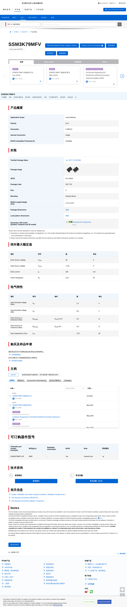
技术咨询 (62, 95)
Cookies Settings (89, 602)
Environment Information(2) (36, 378)
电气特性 (27, 95)
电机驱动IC (50, 562)
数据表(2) (21, 378)
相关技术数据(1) (55, 378)
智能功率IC (50, 565)
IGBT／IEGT (8, 575)
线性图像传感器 (51, 578)
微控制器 (7, 585)
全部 (21, 62)
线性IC (48, 572)
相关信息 (70, 95)
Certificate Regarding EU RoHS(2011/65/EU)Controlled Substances (36, 415)
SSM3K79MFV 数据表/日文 (22, 394)
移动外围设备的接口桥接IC (55, 581)
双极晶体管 (8, 578)
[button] (107, 3)
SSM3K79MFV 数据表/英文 (22, 403)
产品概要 (4, 95)
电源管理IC (50, 568)
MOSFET (25, 32)
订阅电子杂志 (92, 577)
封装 (10, 95)
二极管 (6, 581)
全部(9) (12, 378)
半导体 (16, 32)
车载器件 (7, 562)
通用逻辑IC (50, 575)
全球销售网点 (16, 353)
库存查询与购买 (17, 359)
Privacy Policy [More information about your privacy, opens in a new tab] (57, 605)
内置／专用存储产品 (95, 565)
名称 (11, 386)
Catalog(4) (67, 378)
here (101, 516)
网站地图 (123, 551)
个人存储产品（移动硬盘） (97, 568)
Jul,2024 (90, 394)
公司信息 (91, 582)
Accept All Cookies (104, 602)
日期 (89, 386)
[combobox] (79, 24)
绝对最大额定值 (18, 95)
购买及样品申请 (37, 95)
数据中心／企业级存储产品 (97, 562)
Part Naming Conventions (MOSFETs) (24, 496)
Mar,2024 (90, 403)
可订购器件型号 (53, 95)
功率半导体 (8, 565)
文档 (45, 95)
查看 (67, 208)
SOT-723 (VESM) (75, 158)
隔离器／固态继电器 (11, 568)
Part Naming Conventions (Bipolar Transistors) (27, 499)
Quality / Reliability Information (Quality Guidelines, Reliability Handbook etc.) (38, 492)
